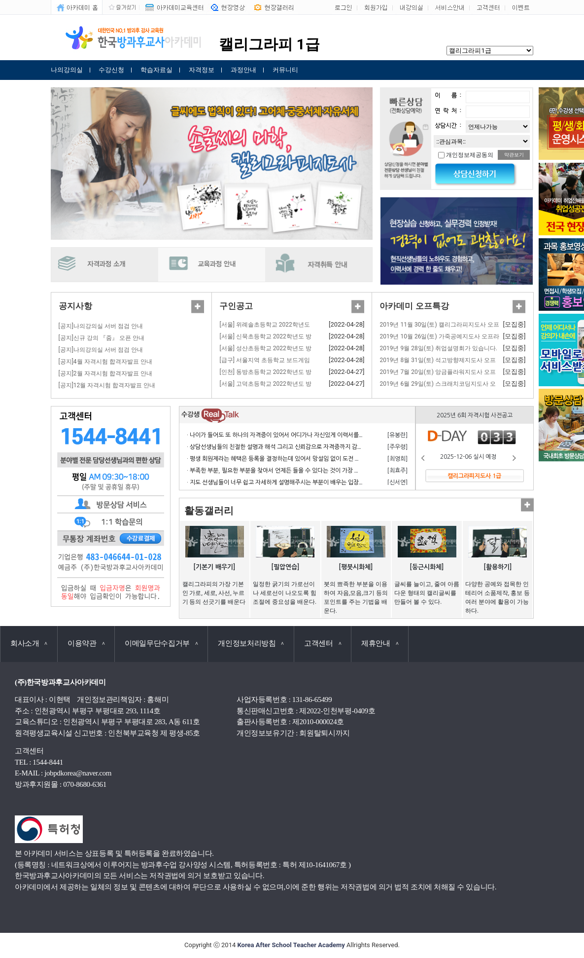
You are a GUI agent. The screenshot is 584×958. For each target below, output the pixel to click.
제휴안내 (379, 643)
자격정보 (201, 70)
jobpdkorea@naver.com (77, 773)
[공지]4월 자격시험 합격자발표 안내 (105, 361)
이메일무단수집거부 (161, 643)
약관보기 (514, 154)
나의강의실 (67, 70)
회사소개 (28, 643)
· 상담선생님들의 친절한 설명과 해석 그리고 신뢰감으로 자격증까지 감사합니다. (284, 447)
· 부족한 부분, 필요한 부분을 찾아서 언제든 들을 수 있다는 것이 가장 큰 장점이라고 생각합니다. (303, 471)
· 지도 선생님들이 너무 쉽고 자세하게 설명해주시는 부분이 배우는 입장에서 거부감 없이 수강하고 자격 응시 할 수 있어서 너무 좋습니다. (351, 482)
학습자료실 (156, 70)
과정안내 (243, 70)
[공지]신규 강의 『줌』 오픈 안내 (101, 337)
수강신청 (111, 70)
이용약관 (86, 643)
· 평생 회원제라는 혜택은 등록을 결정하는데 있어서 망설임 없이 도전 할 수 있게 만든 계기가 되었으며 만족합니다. (325, 459)
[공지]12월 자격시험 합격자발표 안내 (107, 385)
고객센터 (322, 643)
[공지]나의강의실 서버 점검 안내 (101, 326)
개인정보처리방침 (251, 643)
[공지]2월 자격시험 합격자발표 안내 (105, 373)
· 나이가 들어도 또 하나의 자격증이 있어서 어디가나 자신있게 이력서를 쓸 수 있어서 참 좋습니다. (304, 435)
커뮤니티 (285, 70)
